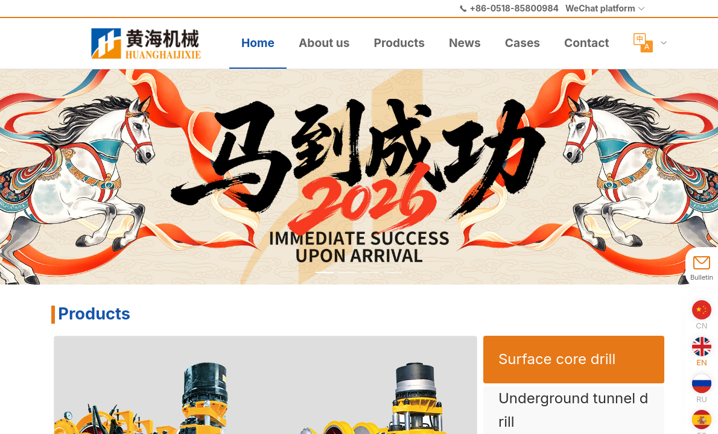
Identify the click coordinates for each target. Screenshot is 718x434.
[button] (605, 8)
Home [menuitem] (258, 43)
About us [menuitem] (324, 43)
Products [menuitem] (399, 43)
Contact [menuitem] (586, 43)
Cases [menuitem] (522, 43)
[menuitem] (150, 43)
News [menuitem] (465, 43)
